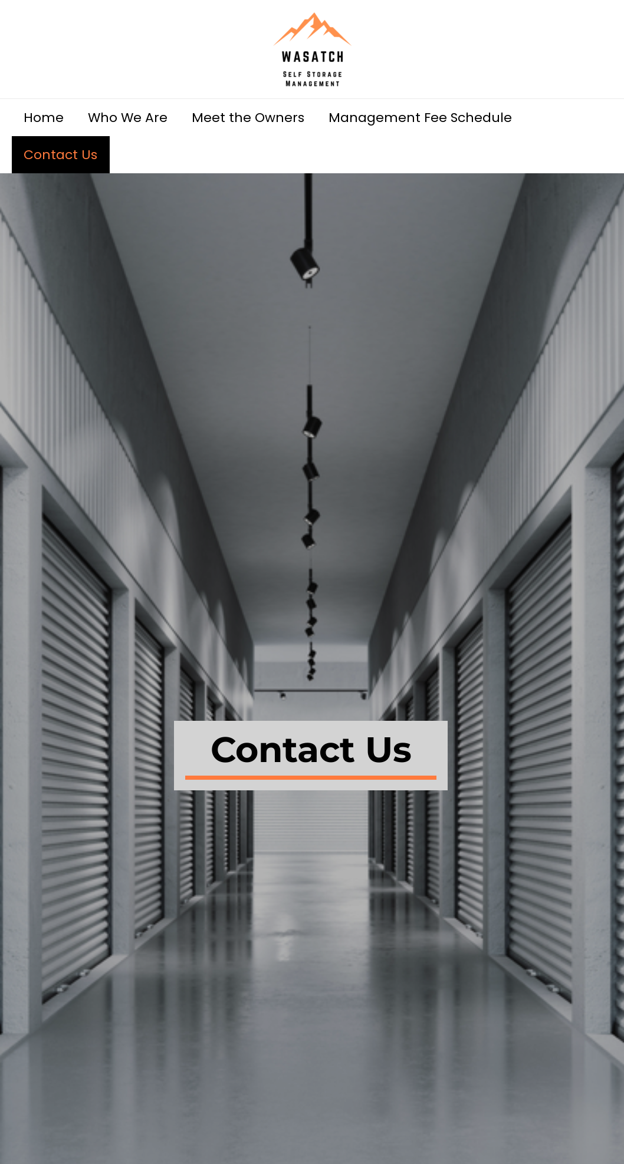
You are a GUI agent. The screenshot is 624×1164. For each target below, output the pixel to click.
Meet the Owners (252, 117)
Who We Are (130, 117)
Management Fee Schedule (426, 117)
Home (45, 117)
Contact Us (61, 155)
